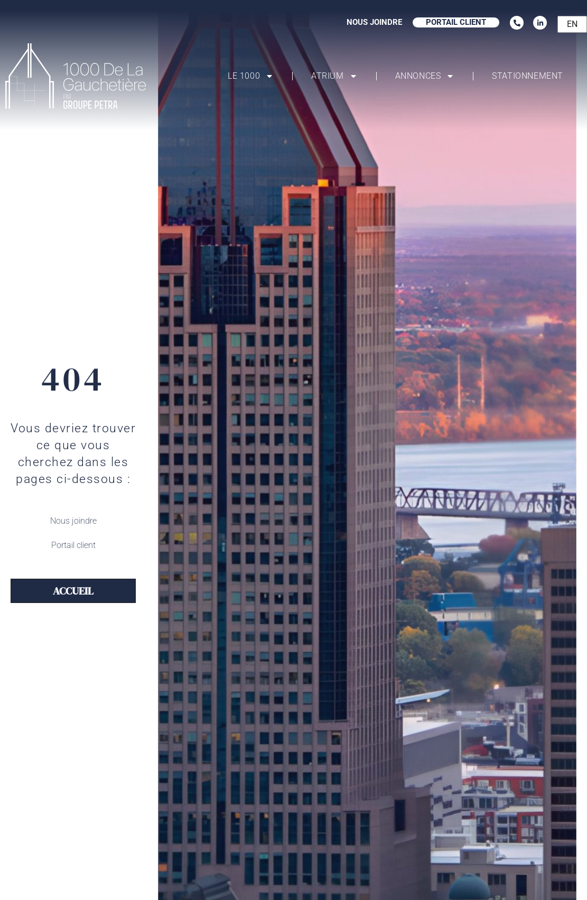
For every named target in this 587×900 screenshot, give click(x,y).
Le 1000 (251, 76)
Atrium (334, 76)
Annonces (425, 76)
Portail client (73, 545)
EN (572, 24)
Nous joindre (73, 521)
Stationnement (527, 76)
